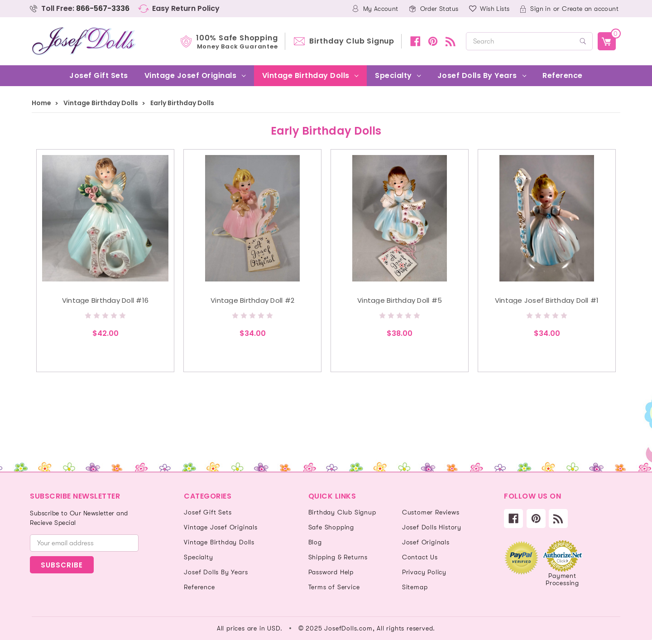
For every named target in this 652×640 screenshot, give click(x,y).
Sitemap (415, 587)
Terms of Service (334, 587)
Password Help (331, 572)
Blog (315, 542)
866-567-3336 (102, 8)
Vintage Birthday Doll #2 (252, 300)
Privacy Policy (424, 572)
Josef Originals (426, 542)
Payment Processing (562, 579)
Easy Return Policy (186, 8)
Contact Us (420, 557)
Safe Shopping (331, 527)
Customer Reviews (431, 512)
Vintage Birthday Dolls (310, 75)
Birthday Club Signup (351, 41)
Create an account (590, 8)
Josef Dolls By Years (481, 75)
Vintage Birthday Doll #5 (399, 300)
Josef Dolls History (431, 527)
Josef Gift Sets (98, 75)
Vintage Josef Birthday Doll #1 (547, 300)
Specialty (398, 75)
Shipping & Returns (338, 557)
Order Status (439, 8)
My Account (380, 8)
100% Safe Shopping (237, 41)
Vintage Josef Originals (195, 75)
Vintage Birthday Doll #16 (105, 300)
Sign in (540, 8)
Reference (562, 75)
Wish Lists (494, 8)
